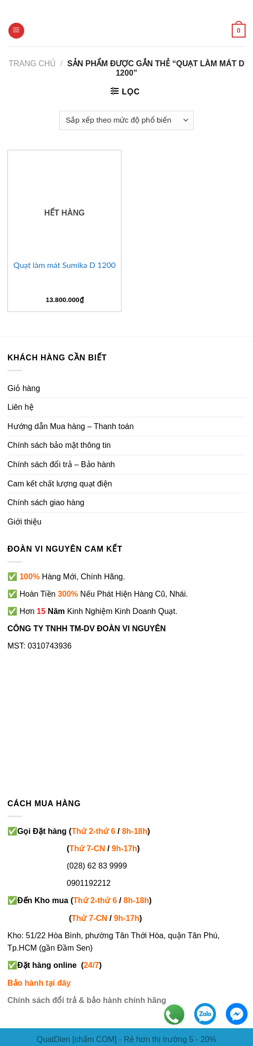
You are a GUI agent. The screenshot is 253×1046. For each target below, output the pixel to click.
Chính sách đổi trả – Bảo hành (61, 464)
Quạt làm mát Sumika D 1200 (64, 264)
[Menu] (16, 31)
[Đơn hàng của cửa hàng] (126, 120)
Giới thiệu (24, 522)
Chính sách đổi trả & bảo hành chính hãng (86, 1000)
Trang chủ (32, 63)
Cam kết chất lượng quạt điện (59, 483)
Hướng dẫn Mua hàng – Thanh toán (70, 426)
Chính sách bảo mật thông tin (59, 445)
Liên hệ (20, 407)
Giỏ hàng (23, 388)
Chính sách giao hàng (45, 502)
